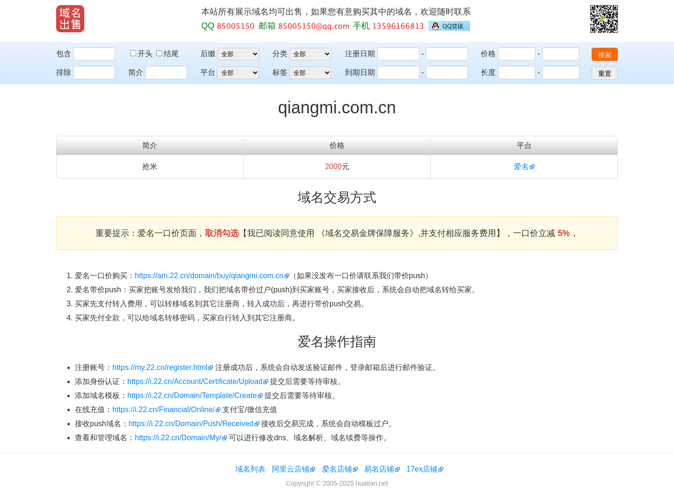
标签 (279, 72)
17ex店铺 (422, 469)
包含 (63, 54)
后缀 (207, 54)
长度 (488, 72)
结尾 (167, 54)
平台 (207, 72)
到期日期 (360, 72)
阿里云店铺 (290, 469)
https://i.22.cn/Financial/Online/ (163, 410)
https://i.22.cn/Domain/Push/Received (191, 424)
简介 (135, 72)
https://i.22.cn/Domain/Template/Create (192, 395)
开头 (142, 54)
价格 (488, 54)
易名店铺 (379, 469)
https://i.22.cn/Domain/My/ (178, 438)
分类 (279, 54)
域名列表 (250, 469)
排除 (63, 72)
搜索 (604, 55)
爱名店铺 (337, 469)
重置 (604, 73)
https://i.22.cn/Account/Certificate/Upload (195, 381)
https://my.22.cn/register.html (159, 367)
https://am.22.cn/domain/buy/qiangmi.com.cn (209, 276)
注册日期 (360, 54)
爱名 (521, 166)
